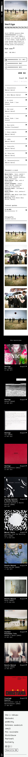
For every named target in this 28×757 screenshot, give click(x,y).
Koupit (21, 78)
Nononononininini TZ (14, 210)
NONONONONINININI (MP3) (13, 67)
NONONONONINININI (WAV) (13, 63)
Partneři (9, 738)
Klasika (2, 20)
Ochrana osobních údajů (14, 727)
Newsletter (10, 750)
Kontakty (9, 742)
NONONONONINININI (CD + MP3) (15, 59)
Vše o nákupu (11, 715)
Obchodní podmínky (9, 720)
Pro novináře (11, 732)
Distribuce (10, 735)
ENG (2, 14)
